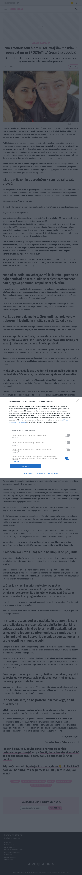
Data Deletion (28, 474)
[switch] (67, 435)
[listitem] (41, 430)
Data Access (41, 474)
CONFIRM (26, 466)
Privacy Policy (53, 474)
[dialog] (41, 437)
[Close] (78, 401)
